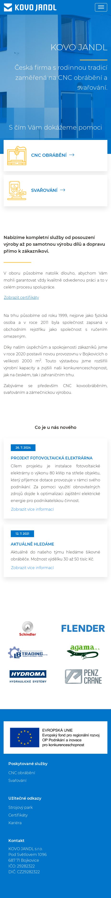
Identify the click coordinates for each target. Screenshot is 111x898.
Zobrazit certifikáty (21, 297)
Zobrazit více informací (32, 509)
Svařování (17, 780)
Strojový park (20, 807)
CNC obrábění (21, 773)
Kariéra (15, 823)
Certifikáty (18, 815)
